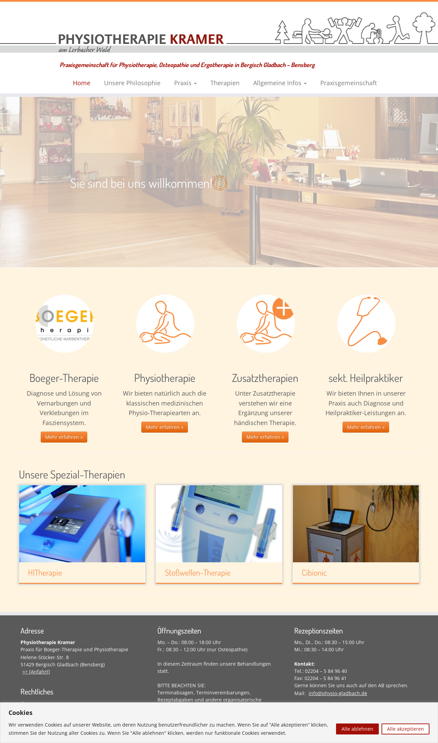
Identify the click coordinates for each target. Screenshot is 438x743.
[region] (219, 722)
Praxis (185, 83)
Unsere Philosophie (132, 83)
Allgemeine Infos (280, 83)
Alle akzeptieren (405, 729)
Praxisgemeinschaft (348, 83)
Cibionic (314, 572)
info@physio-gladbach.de (338, 693)
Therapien (225, 83)
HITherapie (45, 572)
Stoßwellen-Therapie (198, 572)
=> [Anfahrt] (36, 671)
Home (81, 83)
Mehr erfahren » (64, 437)
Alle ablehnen (357, 729)
